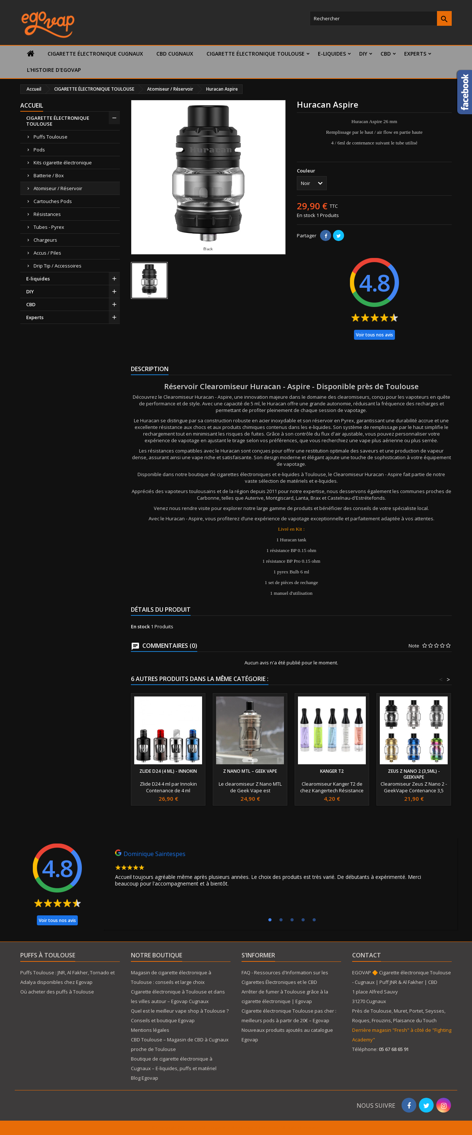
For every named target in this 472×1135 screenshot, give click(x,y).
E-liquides (332, 53)
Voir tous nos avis (374, 335)
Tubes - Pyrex (49, 227)
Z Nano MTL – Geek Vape (250, 771)
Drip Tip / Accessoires (57, 265)
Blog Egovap (144, 1078)
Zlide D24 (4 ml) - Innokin (168, 771)
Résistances (47, 214)
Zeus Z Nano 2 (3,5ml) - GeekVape (414, 774)
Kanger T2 (332, 771)
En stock (306, 215)
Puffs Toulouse (50, 136)
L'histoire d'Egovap (54, 69)
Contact (366, 955)
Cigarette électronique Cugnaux (95, 53)
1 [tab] (270, 920)
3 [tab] (292, 920)
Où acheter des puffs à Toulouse (57, 991)
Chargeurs (45, 240)
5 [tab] (314, 920)
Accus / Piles (47, 252)
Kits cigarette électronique (63, 162)
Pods (39, 149)
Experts (415, 53)
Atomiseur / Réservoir (58, 188)
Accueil (31, 105)
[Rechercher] (381, 18)
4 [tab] (303, 920)
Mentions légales (150, 1030)
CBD (386, 53)
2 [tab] (281, 920)
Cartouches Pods (53, 201)
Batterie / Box (49, 175)
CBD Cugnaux (174, 53)
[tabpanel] (280, 870)
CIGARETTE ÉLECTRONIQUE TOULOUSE (255, 53)
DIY (363, 53)
